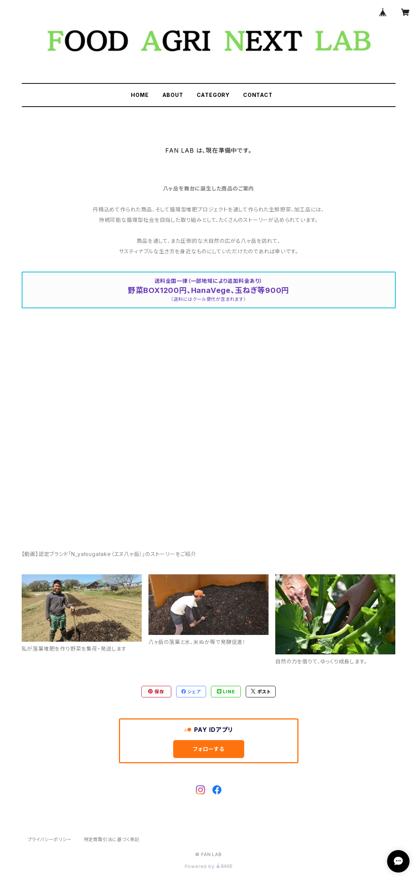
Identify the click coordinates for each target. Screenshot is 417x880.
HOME (139, 95)
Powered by (209, 866)
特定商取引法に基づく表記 (112, 839)
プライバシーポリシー (50, 839)
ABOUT (172, 95)
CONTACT (258, 95)
